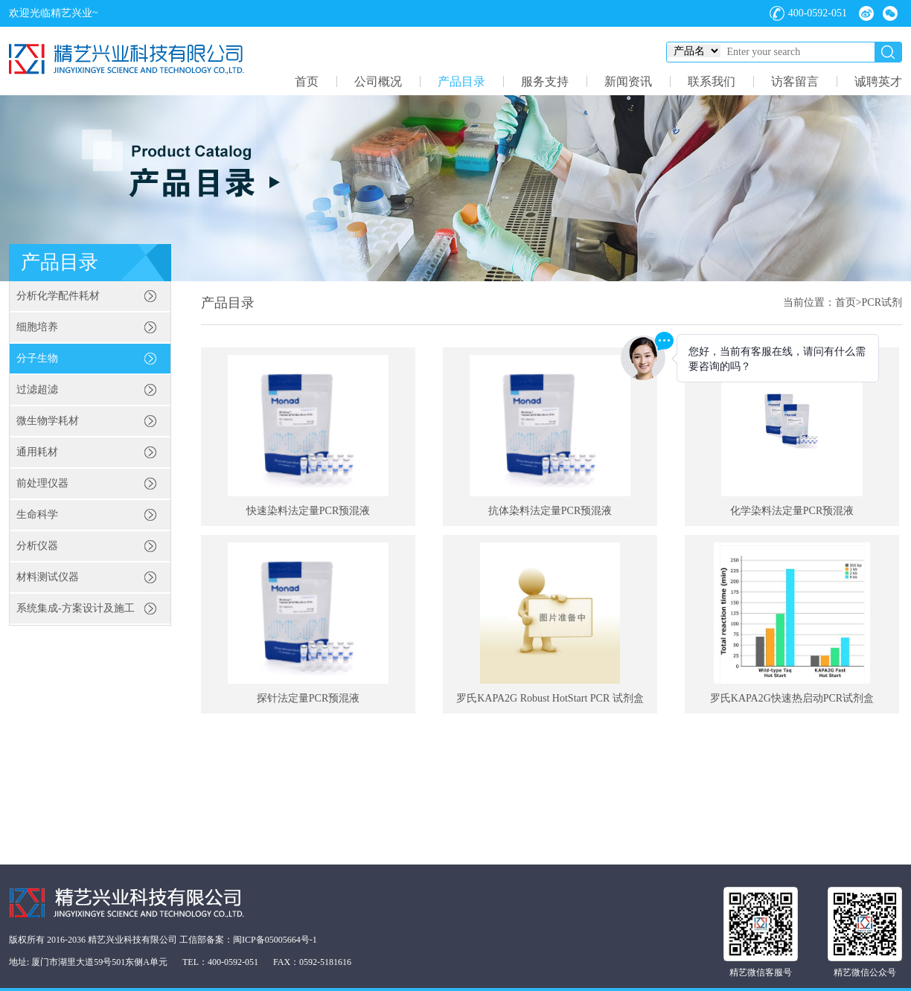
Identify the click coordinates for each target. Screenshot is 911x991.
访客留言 (795, 81)
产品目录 (461, 81)
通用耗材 (37, 452)
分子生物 (37, 358)
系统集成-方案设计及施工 (75, 608)
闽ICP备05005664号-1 (275, 939)
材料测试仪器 (47, 577)
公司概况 (378, 81)
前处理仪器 (42, 483)
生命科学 (37, 514)
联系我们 (711, 81)
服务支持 (545, 81)
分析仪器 (37, 545)
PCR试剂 (882, 302)
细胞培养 (37, 327)
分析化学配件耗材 (58, 295)
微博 (866, 13)
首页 (307, 81)
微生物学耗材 (47, 420)
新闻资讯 (628, 81)
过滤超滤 (37, 389)
